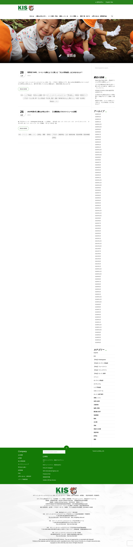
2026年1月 (98, 121)
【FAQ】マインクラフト (100, 370)
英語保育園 (79, 134)
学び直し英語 (49, 98)
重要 (44, 134)
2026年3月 (98, 116)
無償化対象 (72, 134)
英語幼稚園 (86, 134)
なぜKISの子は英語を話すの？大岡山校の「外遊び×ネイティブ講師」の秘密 (105, 96)
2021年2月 (98, 263)
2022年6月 (98, 225)
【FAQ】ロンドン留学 (100, 373)
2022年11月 (98, 213)
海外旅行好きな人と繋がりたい (67, 98)
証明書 (20, 458)
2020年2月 (98, 294)
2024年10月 (98, 154)
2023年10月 (98, 185)
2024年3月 (98, 172)
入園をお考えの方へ (41, 16)
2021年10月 (98, 246)
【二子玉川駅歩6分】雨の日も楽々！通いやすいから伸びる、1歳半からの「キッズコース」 (105, 86)
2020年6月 (98, 284)
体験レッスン (63, 16)
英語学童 (96, 432)
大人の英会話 (41, 98)
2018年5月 (98, 337)
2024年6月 (98, 165)
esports (96, 352)
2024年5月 (98, 167)
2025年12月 (98, 124)
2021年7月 (98, 251)
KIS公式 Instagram (48, 468)
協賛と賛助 (97, 408)
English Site (109, 2)
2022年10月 (98, 215)
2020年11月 (98, 271)
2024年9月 (98, 157)
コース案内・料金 (53, 16)
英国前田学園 (46, 477)
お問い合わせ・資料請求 (99, 16)
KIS (22, 95)
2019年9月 (98, 304)
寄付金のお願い (22, 467)
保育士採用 (97, 401)
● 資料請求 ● (99, 2)
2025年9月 (98, 129)
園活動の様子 (97, 411)
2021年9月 (98, 248)
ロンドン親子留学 (98, 394)
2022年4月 (98, 231)
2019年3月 (98, 317)
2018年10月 (98, 329)
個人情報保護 (21, 461)
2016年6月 (98, 342)
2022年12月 (98, 210)
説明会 (39, 134)
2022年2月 (98, 236)
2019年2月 (98, 319)
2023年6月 (98, 195)
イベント (24, 134)
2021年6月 (98, 253)
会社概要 (20, 455)
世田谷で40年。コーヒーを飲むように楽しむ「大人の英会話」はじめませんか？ (55, 72)
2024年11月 (98, 152)
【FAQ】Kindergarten (100, 359)
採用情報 (20, 470)
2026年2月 (98, 119)
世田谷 (77, 95)
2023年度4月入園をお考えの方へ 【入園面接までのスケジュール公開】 (52, 112)
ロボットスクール (98, 390)
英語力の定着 (97, 429)
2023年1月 (98, 208)
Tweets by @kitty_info (98, 451)
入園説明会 (61, 134)
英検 (95, 425)
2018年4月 (98, 340)
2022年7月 (98, 223)
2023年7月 (98, 192)
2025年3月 (98, 142)
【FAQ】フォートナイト (100, 366)
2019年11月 (98, 299)
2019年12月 (98, 296)
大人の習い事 (32, 98)
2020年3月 (98, 291)
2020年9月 (98, 276)
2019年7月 (98, 309)
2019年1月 (98, 322)
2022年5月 (98, 228)
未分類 (95, 422)
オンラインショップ (23, 464)
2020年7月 (98, 281)
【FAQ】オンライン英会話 (101, 363)
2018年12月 (98, 324)
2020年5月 (98, 286)
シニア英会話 (28, 95)
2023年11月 (98, 182)
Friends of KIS (46, 474)
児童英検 (96, 404)
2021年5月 (98, 256)
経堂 (77, 98)
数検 (95, 418)
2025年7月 (98, 134)
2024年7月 (98, 162)
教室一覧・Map (85, 16)
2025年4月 (98, 139)
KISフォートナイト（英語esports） (52, 464)
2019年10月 (98, 302)
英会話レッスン (54, 101)
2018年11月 (98, 327)
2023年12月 (98, 180)
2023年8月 (98, 190)
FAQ (19, 473)
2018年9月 (98, 332)
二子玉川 (25, 98)
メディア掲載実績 (23, 479)
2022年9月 (98, 218)
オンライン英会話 (98, 380)
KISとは (32, 16)
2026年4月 (98, 114)
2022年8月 (98, 220)
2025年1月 (98, 147)
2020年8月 (98, 279)
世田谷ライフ (83, 95)
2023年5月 (98, 198)
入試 (66, 134)
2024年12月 (98, 149)
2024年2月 (98, 175)
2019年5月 (98, 312)
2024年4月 (98, 170)
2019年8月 (98, 307)
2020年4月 (98, 289)
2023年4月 (98, 200)
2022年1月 (98, 238)
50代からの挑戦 (37, 95)
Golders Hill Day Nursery (49, 480)
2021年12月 (98, 241)
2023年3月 (98, 203)
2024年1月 (98, 177)
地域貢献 (96, 415)
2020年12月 (98, 269)
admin (29, 75)
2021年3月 (98, 261)
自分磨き (82, 98)
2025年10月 (98, 127)
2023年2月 (98, 205)
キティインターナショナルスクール (55, 95)
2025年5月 (98, 137)
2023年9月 (98, 187)
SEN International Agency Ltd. (51, 471)
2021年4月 (98, 258)
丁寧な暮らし (70, 95)
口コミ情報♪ (74, 16)
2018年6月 (98, 335)
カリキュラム (97, 384)
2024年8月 (98, 159)
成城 (56, 98)
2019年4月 (98, 314)
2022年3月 (98, 233)
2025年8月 (98, 132)
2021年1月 (98, 266)
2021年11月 (98, 243)
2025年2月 (98, 144)
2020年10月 (98, 274)
